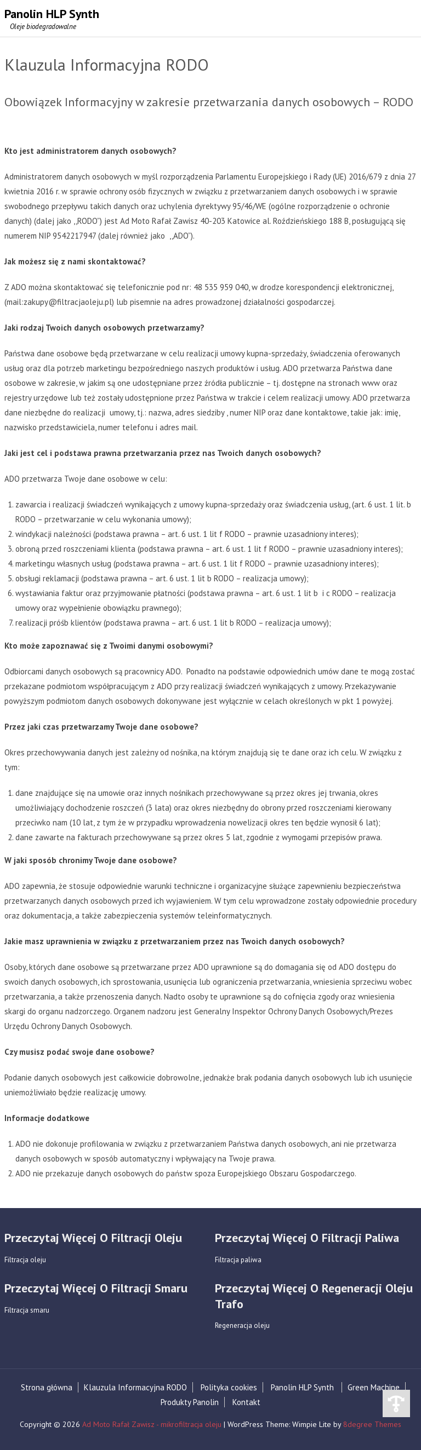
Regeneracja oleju (242, 1326)
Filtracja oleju (25, 1259)
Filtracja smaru (26, 1310)
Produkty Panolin (190, 1402)
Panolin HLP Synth (302, 1387)
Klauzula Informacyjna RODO (135, 1387)
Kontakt (246, 1402)
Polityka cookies (229, 1387)
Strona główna (46, 1387)
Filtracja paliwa (238, 1259)
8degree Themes (372, 1424)
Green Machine (374, 1387)
